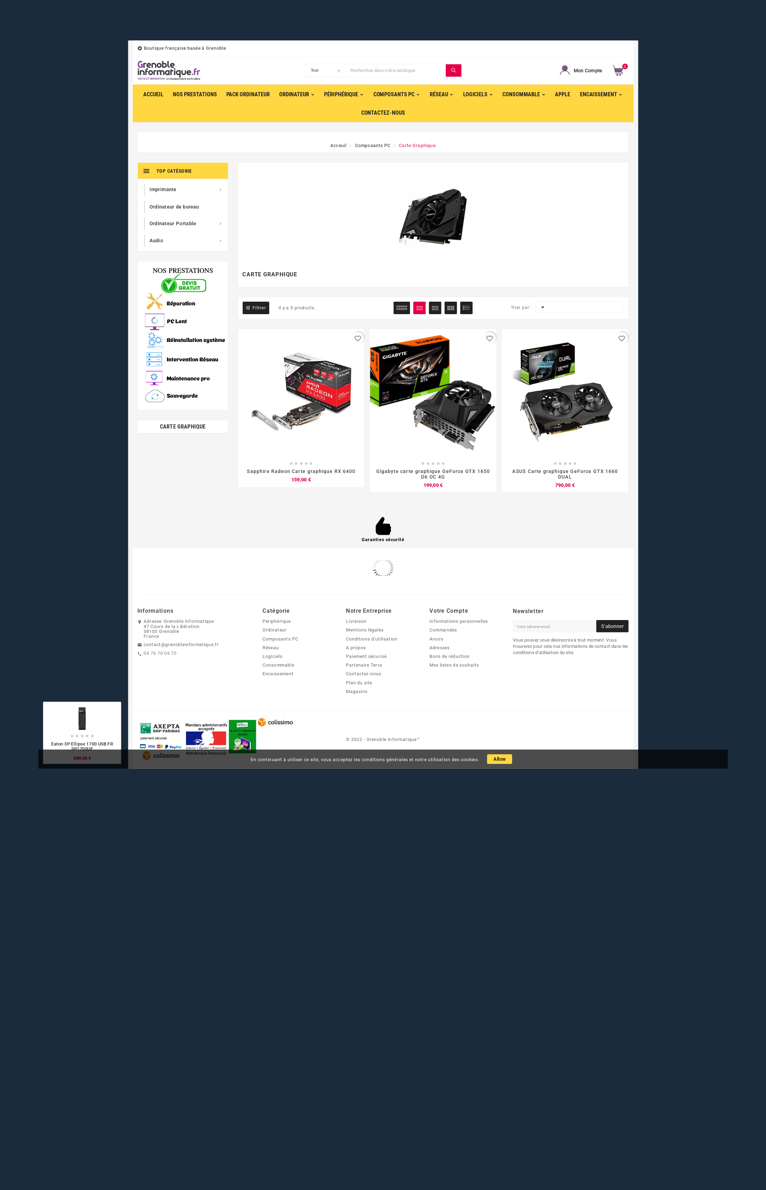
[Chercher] (396, 70)
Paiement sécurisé (366, 656)
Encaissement (278, 673)
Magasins (357, 691)
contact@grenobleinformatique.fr (181, 644)
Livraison (356, 621)
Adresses (439, 647)
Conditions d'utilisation (372, 638)
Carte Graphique (183, 426)
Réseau (271, 647)
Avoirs (436, 638)
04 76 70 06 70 (160, 653)
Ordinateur (275, 630)
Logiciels (272, 656)
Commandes (443, 630)
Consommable (278, 665)
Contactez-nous (363, 673)
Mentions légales (365, 630)
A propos (356, 647)
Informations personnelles (458, 621)
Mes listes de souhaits (454, 665)
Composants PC (280, 638)
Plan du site (359, 682)
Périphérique (277, 621)
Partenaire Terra (364, 665)
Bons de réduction (449, 656)
